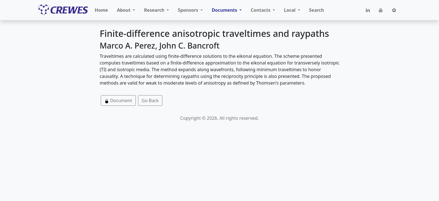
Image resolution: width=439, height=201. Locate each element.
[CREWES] (63, 10)
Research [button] (154, 10)
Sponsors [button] (188, 10)
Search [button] (316, 10)
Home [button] (101, 10)
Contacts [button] (261, 10)
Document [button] (118, 100)
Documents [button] (225, 10)
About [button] (124, 10)
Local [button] (290, 10)
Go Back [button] (150, 100)
